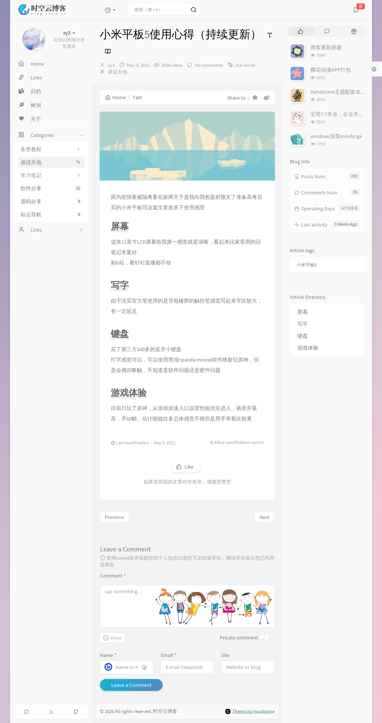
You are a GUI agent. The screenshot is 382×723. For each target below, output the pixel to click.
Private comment (239, 637)
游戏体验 (307, 347)
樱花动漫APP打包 (330, 69)
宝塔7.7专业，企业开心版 (339, 114)
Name (108, 655)
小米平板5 (307, 264)
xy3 (111, 65)
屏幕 (302, 312)
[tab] (300, 31)
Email (168, 655)
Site (225, 655)
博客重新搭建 (326, 47)
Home (115, 97)
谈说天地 (51, 162)
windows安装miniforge (336, 136)
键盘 (302, 335)
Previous (114, 517)
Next (265, 517)
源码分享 (51, 201)
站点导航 (51, 214)
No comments (208, 65)
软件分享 (51, 188)
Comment (113, 575)
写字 (302, 323)
